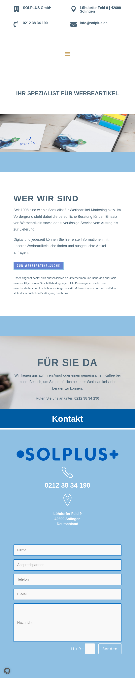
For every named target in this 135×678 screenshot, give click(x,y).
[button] (7, 671)
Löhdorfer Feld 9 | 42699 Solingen (100, 9)
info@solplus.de (94, 23)
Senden (110, 649)
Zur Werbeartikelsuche (38, 265)
